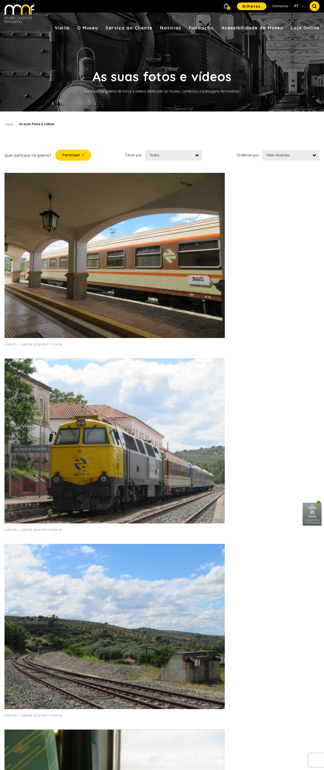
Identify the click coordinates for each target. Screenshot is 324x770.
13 (168, 481)
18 (233, 481)
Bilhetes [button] (252, 6)
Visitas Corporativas (152, 629)
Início (9, 124)
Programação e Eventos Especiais (155, 651)
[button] (226, 6)
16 (207, 481)
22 (285, 481)
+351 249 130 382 (286, 609)
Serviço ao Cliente (129, 28)
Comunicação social (223, 729)
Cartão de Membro (20, 609)
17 (220, 481)
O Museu (87, 28)
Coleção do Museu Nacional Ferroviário (93, 625)
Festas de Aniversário (153, 673)
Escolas (141, 599)
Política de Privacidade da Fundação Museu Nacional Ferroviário (293, 684)
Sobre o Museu (82, 599)
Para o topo (281, 540)
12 (155, 481)
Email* (272, 645)
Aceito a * (294, 684)
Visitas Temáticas (149, 609)
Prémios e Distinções (218, 653)
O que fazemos (214, 609)
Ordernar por (248, 156)
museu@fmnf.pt (292, 599)
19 (246, 481)
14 (181, 481)
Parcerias (209, 629)
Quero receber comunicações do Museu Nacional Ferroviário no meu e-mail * (294, 668)
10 (129, 481)
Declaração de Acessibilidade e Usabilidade (219, 702)
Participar (75, 156)
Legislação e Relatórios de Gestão (223, 641)
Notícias (170, 28)
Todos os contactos (282, 619)
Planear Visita (15, 599)
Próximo (306, 481)
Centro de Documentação (92, 637)
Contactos (280, 6)
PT (297, 6)
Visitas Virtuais (16, 619)
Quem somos (212, 599)
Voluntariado (146, 663)
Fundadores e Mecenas (220, 619)
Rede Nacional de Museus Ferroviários (91, 611)
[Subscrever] (314, 653)
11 (142, 481)
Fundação (201, 28)
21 (272, 481)
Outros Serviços (148, 683)
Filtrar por (137, 156)
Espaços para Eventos (154, 619)
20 (259, 481)
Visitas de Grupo (149, 639)
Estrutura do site (219, 685)
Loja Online (305, 28)
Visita (62, 28)
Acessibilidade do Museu (252, 28)
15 (194, 481)
